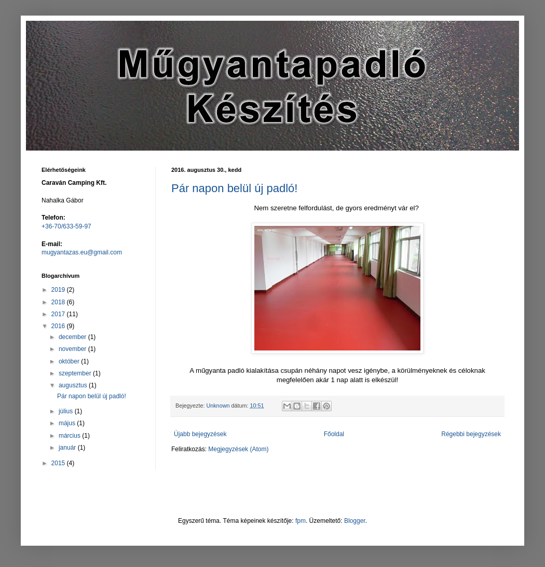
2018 (59, 302)
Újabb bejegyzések (200, 434)
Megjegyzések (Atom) (238, 449)
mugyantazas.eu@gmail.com (82, 252)
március (70, 435)
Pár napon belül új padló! (234, 188)
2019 (59, 289)
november (73, 349)
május (68, 423)
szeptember (76, 373)
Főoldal (334, 434)
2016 (59, 326)
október (70, 361)
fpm (300, 520)
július (67, 411)
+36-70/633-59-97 (66, 226)
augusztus (74, 385)
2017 (59, 314)
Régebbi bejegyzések (471, 434)
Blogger (354, 520)
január (68, 447)
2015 (59, 463)
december (73, 337)
